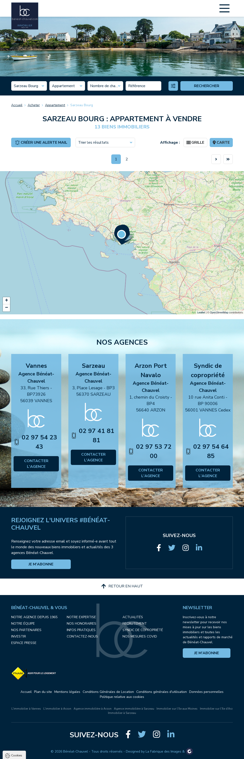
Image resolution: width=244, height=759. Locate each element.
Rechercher (206, 86)
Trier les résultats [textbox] (93, 142)
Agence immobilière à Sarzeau (134, 709)
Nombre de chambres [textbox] (105, 86)
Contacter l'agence (36, 463)
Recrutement (134, 623)
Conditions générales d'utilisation (161, 692)
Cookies (16, 698)
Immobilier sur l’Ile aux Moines (177, 709)
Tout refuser (63, 753)
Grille (195, 142)
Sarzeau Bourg (81, 105)
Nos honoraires (81, 623)
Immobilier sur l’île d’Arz (216, 709)
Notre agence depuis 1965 (34, 617)
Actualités (132, 617)
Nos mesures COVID (139, 636)
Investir (18, 636)
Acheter (34, 105)
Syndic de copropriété (142, 630)
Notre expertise (81, 617)
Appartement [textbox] (63, 86)
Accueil (16, 105)
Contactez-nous (82, 636)
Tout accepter (33, 753)
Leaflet (201, 312)
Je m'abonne (41, 564)
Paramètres (91, 753)
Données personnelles (206, 692)
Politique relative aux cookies (122, 697)
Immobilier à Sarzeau (122, 713)
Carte (221, 142)
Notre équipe (23, 623)
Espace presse (23, 643)
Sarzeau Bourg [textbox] (26, 86)
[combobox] (29, 86)
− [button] (6, 307)
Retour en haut (122, 586)
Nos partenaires (26, 630)
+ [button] (6, 300)
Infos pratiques (81, 630)
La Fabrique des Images (163, 751)
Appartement (55, 105)
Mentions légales (67, 692)
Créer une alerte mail (41, 142)
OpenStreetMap (219, 312)
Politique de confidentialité (28, 741)
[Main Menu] (224, 8)
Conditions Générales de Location (108, 692)
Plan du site (43, 692)
